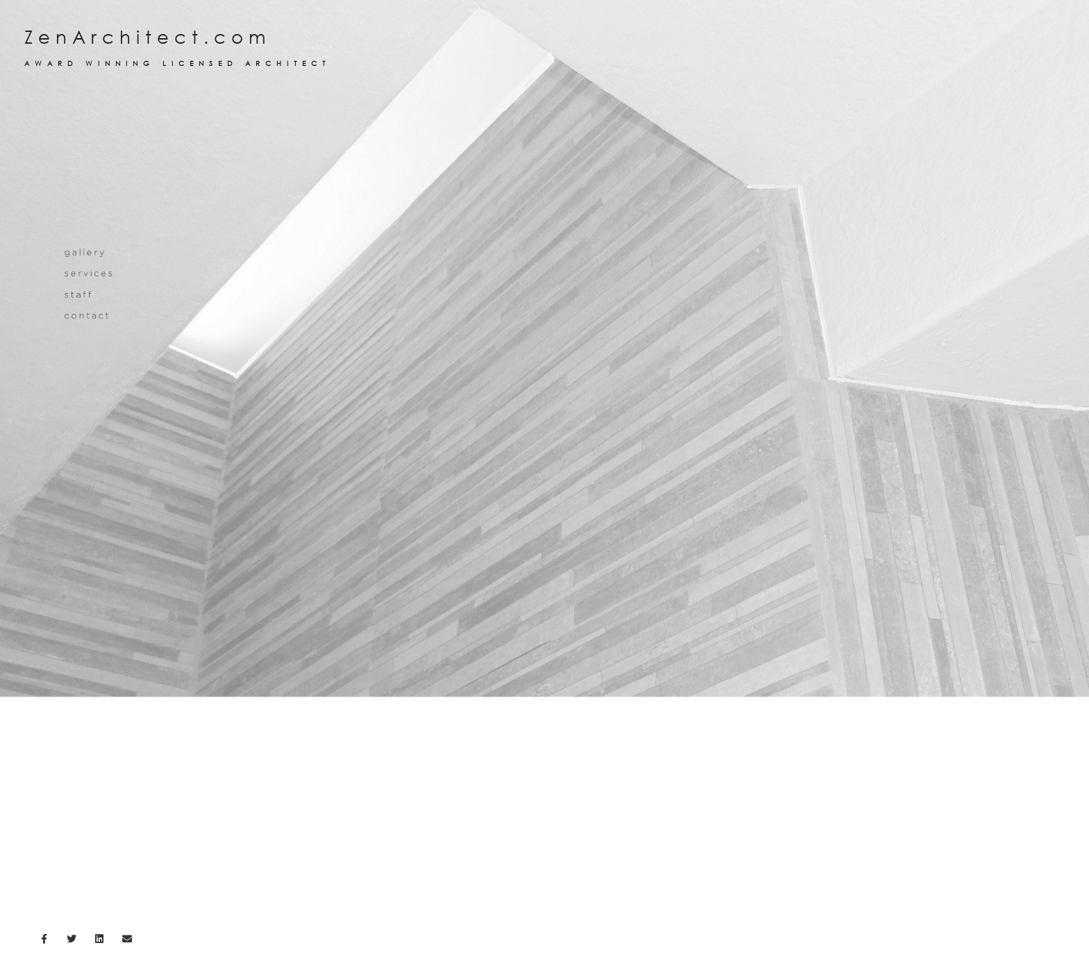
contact (88, 378)
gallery (86, 314)
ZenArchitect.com (544, 47)
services (90, 335)
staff (79, 356)
